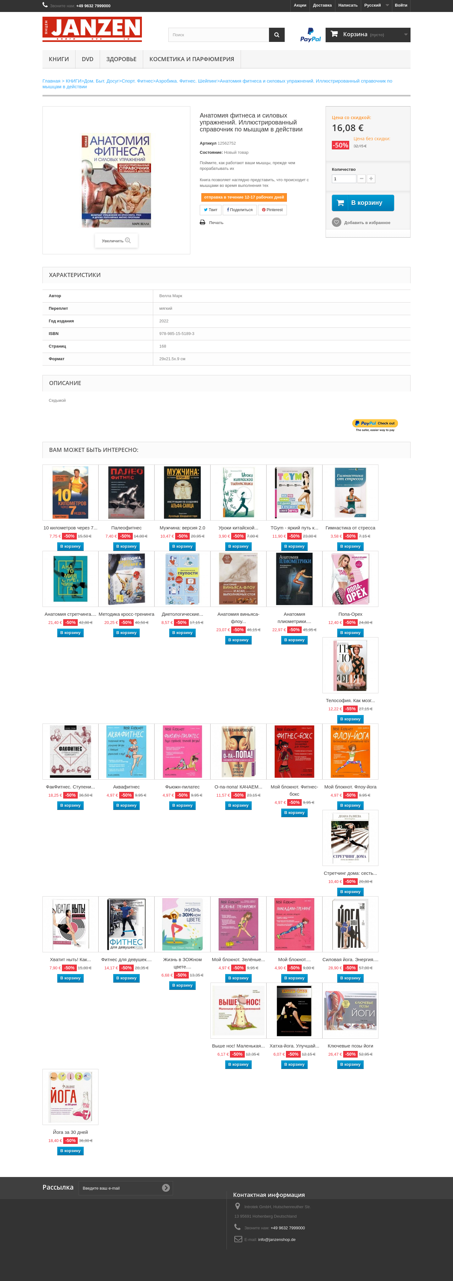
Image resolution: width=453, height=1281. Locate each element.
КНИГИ (59, 59)
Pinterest (272, 209)
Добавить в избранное (366, 222)
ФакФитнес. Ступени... (70, 786)
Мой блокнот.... (294, 959)
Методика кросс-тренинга (126, 614)
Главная (51, 81)
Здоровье (121, 59)
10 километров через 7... (70, 527)
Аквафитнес (126, 786)
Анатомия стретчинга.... (70, 614)
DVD (87, 59)
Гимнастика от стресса (350, 527)
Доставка (322, 5)
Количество (344, 169)
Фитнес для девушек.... (126, 959)
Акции (300, 5)
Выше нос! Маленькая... (238, 1045)
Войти (401, 5)
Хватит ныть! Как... (70, 959)
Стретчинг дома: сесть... (350, 873)
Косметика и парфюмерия (191, 59)
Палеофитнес (126, 527)
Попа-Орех (350, 614)
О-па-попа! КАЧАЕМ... (238, 786)
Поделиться (240, 209)
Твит (210, 209)
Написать (348, 5)
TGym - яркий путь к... (294, 527)
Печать (216, 222)
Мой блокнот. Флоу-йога (350, 786)
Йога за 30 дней (70, 1132)
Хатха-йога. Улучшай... (294, 1045)
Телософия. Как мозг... (350, 700)
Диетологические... (182, 614)
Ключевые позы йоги (350, 1045)
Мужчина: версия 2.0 (182, 527)
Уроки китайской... (238, 527)
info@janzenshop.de (277, 1239)
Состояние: (211, 152)
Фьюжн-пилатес (182, 786)
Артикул (208, 143)
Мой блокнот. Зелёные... (238, 959)
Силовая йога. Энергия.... (350, 959)
